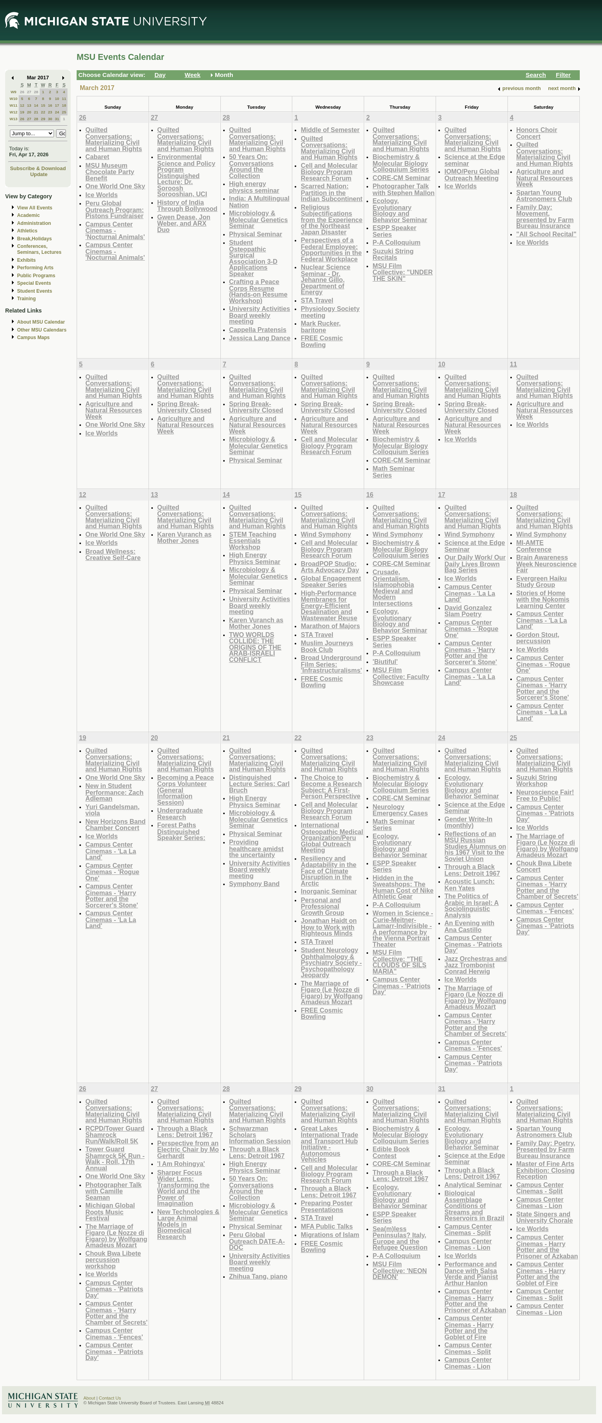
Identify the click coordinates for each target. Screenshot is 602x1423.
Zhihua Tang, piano (258, 1276)
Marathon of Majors (330, 625)
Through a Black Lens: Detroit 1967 (472, 870)
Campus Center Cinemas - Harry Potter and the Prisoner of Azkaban (475, 1300)
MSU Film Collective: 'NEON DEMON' (399, 1270)
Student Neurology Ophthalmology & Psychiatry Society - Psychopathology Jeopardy (331, 962)
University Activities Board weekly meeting (259, 315)
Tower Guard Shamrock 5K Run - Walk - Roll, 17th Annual (115, 1158)
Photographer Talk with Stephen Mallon (403, 189)
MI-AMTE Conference (534, 546)
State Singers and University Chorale (544, 1217)
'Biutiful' (384, 661)
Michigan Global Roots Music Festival (110, 1212)
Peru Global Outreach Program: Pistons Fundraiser (114, 209)
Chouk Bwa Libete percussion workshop (113, 1260)
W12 (13, 112)
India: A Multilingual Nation (259, 202)
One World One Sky (115, 186)
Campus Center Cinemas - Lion (468, 1244)
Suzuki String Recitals (392, 254)
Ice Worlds (101, 194)
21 (36, 112)
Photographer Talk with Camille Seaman (113, 1191)
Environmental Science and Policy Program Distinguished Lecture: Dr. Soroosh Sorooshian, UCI (186, 175)
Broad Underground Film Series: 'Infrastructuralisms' (331, 664)
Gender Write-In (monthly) (468, 822)
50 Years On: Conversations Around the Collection (251, 166)
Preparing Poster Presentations (326, 1206)
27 (29, 92)
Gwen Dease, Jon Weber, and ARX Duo (183, 223)
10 (57, 98)
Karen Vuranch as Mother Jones (184, 538)
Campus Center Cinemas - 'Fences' (473, 1045)
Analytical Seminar (473, 1184)
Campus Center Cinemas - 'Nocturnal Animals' (115, 230)
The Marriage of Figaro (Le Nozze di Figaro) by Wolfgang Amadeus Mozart (332, 993)
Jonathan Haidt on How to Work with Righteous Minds (329, 927)
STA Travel (317, 300)
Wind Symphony (326, 534)
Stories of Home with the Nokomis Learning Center (542, 599)
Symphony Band (254, 883)
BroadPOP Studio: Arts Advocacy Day (330, 567)
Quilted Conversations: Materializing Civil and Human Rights (113, 139)
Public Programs (36, 275)
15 (43, 105)
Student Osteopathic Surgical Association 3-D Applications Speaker (253, 258)
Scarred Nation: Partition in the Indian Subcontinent (331, 192)
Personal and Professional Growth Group (322, 906)
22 (43, 112)
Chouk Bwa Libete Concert (544, 866)
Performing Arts (35, 267)
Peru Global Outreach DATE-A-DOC (257, 1241)
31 (57, 119)
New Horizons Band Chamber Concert (115, 825)
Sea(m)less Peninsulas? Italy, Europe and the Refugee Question (399, 1238)
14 (36, 105)
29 (43, 119)
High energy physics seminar (254, 187)
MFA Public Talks (327, 1226)
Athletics (27, 231)
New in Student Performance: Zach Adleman (114, 792)
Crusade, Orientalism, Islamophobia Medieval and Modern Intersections (393, 587)
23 (50, 112)
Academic (28, 215)
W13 (13, 119)
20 (29, 112)
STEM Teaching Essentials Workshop (252, 540)
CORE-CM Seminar (401, 177)
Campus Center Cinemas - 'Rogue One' (471, 629)
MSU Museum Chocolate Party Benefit (109, 172)
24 (57, 112)
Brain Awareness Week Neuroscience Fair (546, 563)
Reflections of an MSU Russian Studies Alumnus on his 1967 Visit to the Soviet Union (475, 846)
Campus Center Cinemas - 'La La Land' (469, 593)
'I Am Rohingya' (181, 1163)
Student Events (34, 291)
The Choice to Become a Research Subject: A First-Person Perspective (331, 787)
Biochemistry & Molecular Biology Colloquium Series (400, 163)
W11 (13, 105)
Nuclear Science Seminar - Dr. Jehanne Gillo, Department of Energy (325, 279)
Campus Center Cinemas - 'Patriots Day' (401, 985)
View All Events (34, 208)
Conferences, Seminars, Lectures (39, 249)
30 (50, 119)
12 (22, 105)
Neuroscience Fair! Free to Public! (545, 795)
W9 (14, 92)
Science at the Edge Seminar (474, 546)
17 (57, 105)
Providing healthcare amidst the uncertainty (256, 848)
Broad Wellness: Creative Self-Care (113, 555)
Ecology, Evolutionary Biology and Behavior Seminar (399, 210)
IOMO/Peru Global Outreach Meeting (471, 175)
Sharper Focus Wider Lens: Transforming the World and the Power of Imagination (183, 1188)
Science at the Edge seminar (474, 160)
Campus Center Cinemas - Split (468, 1230)
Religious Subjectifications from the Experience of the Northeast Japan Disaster (331, 219)
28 (36, 92)
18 (64, 105)
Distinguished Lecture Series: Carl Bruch (259, 784)
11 (64, 98)
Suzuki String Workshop (536, 781)
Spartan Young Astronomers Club (544, 196)
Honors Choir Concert (536, 133)
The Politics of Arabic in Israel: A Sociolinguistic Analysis (471, 905)
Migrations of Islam (330, 1234)
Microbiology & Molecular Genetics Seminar (258, 219)
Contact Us (110, 1398)
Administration (34, 223)
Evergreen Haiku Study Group (541, 582)
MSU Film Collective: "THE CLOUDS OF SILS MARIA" (399, 962)
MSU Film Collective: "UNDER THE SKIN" (402, 272)
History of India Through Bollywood (187, 206)
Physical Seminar (255, 234)
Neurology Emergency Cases (400, 810)
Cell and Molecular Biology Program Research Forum (329, 172)
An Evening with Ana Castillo (469, 926)
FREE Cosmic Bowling (322, 341)
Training (26, 298)
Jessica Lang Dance (259, 337)
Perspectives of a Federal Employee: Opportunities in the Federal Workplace (331, 249)
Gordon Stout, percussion (538, 638)
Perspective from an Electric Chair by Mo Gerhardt (188, 1149)
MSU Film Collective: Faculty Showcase (400, 676)
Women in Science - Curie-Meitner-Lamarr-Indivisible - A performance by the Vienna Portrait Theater (402, 928)
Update (39, 174)
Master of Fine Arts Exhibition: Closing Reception (545, 1170)
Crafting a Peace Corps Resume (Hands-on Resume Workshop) (258, 291)
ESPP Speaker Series (394, 231)
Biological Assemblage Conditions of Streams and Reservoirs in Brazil (474, 1205)
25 (64, 112)
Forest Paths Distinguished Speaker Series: (181, 831)
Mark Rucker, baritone (321, 327)
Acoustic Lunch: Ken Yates (469, 885)
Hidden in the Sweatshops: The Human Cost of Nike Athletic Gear (403, 887)
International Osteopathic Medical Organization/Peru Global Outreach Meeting (332, 837)
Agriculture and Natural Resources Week (544, 178)
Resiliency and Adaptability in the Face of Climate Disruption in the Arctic (328, 871)
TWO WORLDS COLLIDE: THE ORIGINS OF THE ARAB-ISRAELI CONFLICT (255, 647)
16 (50, 105)
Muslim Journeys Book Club (327, 646)
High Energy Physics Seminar (254, 558)
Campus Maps (33, 337)
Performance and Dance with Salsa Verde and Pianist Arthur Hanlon (471, 1273)
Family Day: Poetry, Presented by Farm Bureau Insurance (545, 1149)
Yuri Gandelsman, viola (112, 810)
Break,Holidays (34, 239)
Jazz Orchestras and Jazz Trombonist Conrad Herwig (475, 965)
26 (22, 92)
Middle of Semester (330, 129)
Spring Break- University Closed (184, 407)
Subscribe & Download (38, 168)
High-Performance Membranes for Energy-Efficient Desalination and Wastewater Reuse (329, 605)
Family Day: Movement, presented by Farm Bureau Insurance (545, 216)
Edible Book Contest (390, 1152)
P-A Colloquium (396, 242)
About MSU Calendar (41, 322)
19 (22, 112)
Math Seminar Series (393, 472)
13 (29, 105)
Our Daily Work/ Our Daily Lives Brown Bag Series (475, 563)
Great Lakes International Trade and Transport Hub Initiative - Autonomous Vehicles (329, 1144)
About (89, 1398)
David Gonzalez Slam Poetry (468, 611)
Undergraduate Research (180, 814)
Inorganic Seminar (329, 891)
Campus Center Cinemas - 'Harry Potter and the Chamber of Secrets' (475, 1024)
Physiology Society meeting (330, 312)
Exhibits (26, 260)
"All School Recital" (546, 234)
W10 (13, 98)
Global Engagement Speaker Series (331, 582)
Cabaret (97, 156)
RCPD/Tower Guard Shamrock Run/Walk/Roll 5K (115, 1135)
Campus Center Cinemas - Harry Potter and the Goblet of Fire (469, 1327)
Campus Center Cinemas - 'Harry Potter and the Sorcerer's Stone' (470, 652)
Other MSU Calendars (42, 330)
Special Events (34, 283)
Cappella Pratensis (258, 329)
